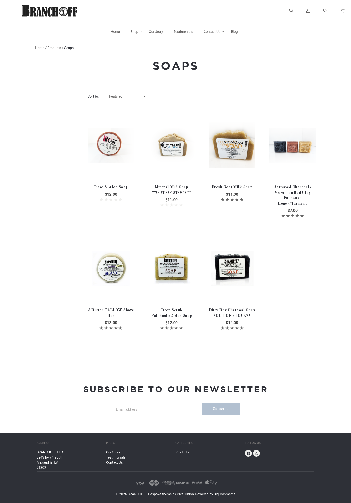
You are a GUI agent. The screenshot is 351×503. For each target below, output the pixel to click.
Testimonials (183, 32)
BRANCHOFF (137, 494)
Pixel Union (185, 494)
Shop (134, 32)
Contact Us (212, 32)
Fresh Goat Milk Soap (232, 187)
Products (54, 48)
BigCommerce (224, 494)
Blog (234, 32)
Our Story (156, 32)
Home (115, 32)
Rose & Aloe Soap (111, 187)
